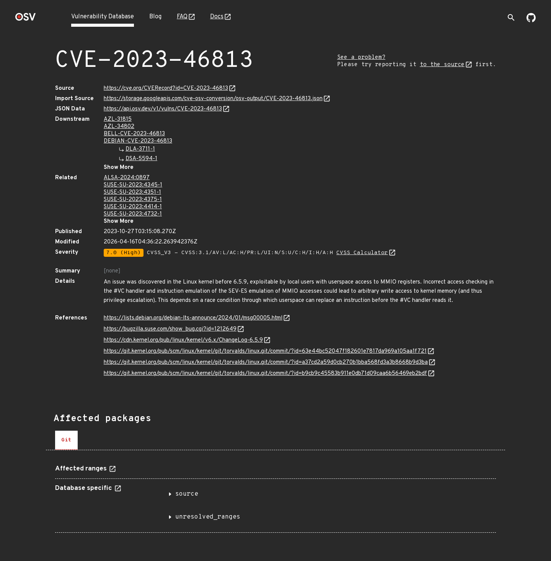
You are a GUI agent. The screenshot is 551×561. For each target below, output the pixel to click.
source (186, 494)
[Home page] (25, 19)
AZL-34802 (119, 126)
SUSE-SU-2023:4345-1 (133, 185)
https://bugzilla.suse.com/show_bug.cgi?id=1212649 (170, 329)
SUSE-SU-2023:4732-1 (133, 214)
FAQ (182, 17)
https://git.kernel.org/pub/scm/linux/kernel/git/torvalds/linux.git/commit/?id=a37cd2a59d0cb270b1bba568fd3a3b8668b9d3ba (266, 362)
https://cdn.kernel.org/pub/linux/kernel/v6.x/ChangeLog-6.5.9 (183, 340)
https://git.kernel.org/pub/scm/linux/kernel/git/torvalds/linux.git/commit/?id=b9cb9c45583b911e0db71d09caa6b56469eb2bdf (265, 373)
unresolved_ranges (207, 517)
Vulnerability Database (102, 17)
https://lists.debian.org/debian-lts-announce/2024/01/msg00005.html (193, 318)
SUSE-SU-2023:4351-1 (132, 192)
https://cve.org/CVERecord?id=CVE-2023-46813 (166, 88)
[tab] (66, 440)
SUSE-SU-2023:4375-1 (133, 199)
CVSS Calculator (362, 253)
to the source (442, 64)
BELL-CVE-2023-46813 (134, 134)
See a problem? (361, 57)
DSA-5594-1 (141, 158)
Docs (216, 17)
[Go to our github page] (531, 20)
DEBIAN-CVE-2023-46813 (138, 141)
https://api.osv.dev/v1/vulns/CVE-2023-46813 (163, 109)
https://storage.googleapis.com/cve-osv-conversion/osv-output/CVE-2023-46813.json (213, 98)
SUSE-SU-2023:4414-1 (133, 207)
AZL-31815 (118, 119)
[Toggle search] (511, 17)
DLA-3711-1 (140, 149)
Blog (155, 17)
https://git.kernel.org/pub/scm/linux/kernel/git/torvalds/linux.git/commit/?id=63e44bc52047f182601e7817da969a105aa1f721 (265, 351)
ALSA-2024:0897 (127, 178)
